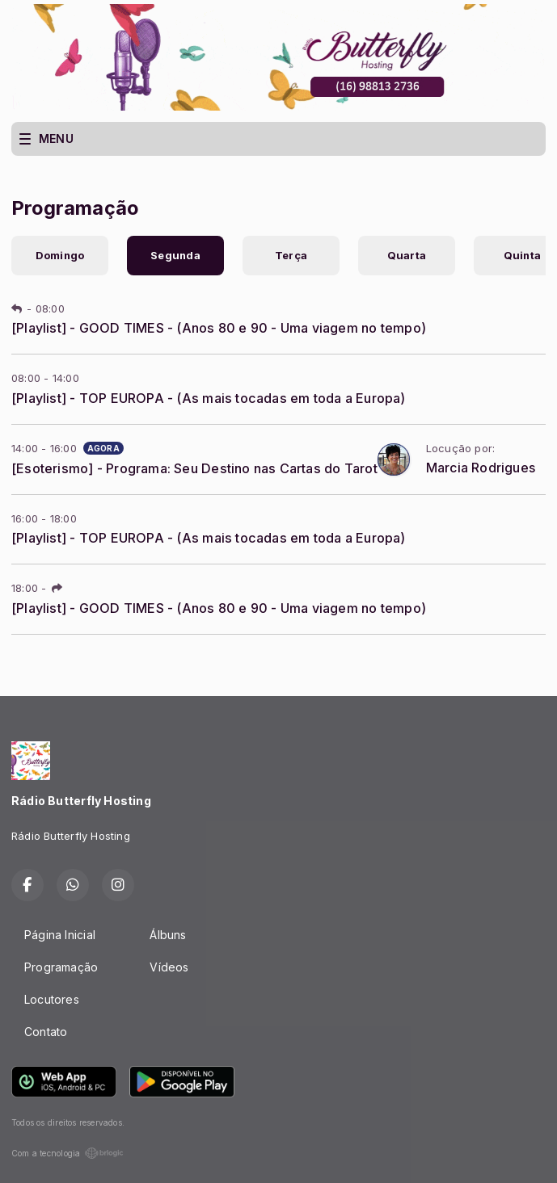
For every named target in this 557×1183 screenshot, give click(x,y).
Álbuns (168, 935)
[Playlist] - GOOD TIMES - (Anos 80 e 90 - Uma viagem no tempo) (218, 328)
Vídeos (169, 967)
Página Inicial (59, 935)
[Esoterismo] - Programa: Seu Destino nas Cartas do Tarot (194, 468)
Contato (45, 1031)
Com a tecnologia (67, 1153)
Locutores (51, 999)
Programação (61, 967)
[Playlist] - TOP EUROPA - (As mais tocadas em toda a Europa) (208, 398)
